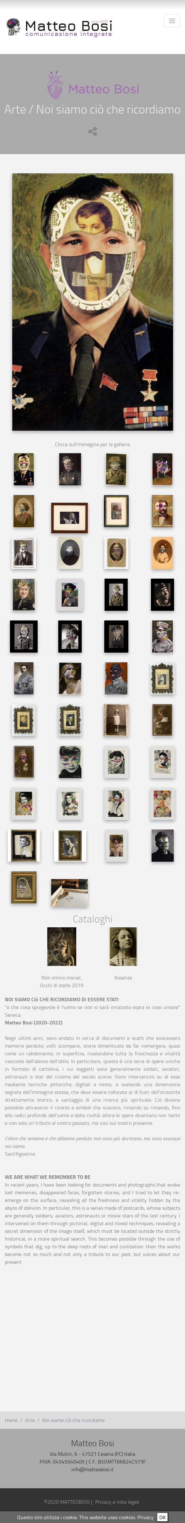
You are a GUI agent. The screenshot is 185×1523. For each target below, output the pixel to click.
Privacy (145, 1517)
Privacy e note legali (117, 1501)
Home (11, 1420)
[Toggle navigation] (172, 20)
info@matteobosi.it (92, 1469)
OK (162, 1517)
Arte (30, 1420)
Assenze (123, 977)
